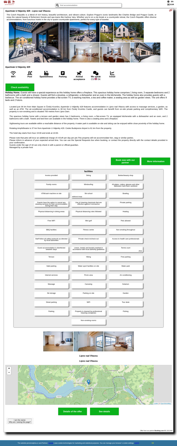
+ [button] (9, 369)
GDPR (137, 443)
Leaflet (156, 403)
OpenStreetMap (166, 403)
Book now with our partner (125, 161)
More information (156, 161)
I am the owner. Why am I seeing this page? (20, 421)
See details (104, 411)
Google (50, 443)
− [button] (9, 373)
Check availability (20, 87)
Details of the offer (72, 411)
